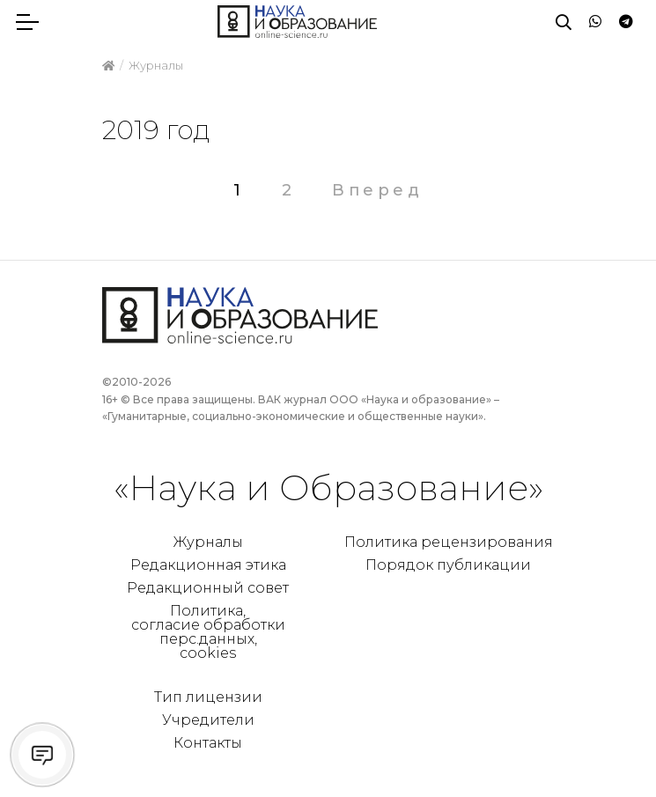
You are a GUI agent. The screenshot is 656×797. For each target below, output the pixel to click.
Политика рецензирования (448, 542)
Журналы (208, 542)
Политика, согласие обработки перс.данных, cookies (208, 631)
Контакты (207, 742)
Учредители (208, 720)
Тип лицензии (208, 697)
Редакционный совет (208, 587)
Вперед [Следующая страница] (377, 190)
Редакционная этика (208, 565)
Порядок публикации (448, 565)
